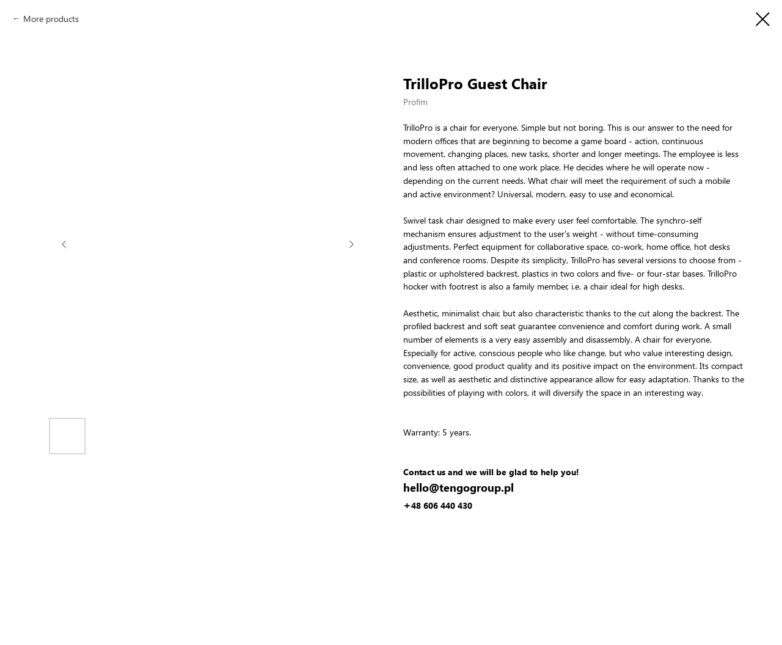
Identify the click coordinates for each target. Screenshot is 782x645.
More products (51, 18)
